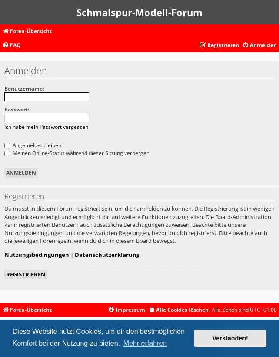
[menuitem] (11, 45)
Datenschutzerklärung (107, 255)
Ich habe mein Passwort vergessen (46, 127)
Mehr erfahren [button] (145, 343)
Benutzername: (24, 88)
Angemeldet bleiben (32, 145)
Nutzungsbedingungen (36, 255)
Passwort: (16, 109)
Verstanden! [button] (230, 338)
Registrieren (26, 274)
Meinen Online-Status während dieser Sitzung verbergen (76, 153)
